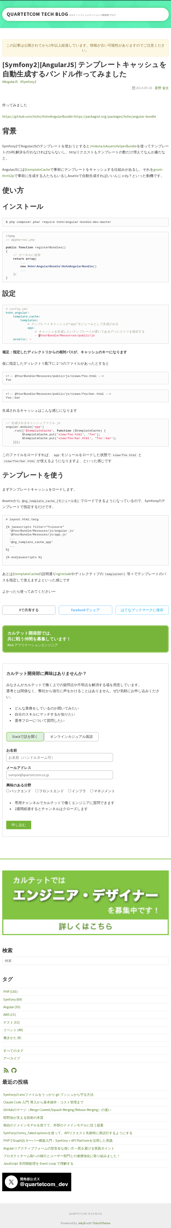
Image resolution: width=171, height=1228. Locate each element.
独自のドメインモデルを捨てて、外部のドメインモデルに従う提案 (53, 1125)
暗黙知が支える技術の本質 (23, 1117)
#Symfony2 (28, 82)
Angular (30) (11, 1007)
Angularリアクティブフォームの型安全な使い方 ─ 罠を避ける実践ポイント (59, 1148)
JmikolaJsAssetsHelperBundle (113, 146)
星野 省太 (162, 88)
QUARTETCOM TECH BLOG (37, 14)
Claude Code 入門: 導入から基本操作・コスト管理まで (43, 1102)
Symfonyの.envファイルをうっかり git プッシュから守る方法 (48, 1094)
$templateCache (37, 169)
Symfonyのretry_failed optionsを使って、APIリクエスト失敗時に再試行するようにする (67, 1133)
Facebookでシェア (85, 610)
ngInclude (63, 574)
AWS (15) (9, 1014)
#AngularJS (10, 82)
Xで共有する (29, 610)
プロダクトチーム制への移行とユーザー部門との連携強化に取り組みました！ (61, 1156)
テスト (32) (11, 1022)
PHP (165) (10, 991)
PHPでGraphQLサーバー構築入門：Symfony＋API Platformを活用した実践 (58, 1140)
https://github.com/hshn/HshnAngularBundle (37, 116)
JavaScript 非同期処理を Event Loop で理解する (38, 1163)
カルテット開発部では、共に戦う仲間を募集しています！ (39, 638)
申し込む (19, 825)
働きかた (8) (12, 1038)
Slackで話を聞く (25, 736)
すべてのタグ (13, 1051)
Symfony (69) (12, 999)
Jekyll (82, 1223)
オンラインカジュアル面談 (71, 736)
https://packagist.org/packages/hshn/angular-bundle (114, 116)
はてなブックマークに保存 (142, 610)
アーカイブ (11, 1058)
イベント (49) (13, 1030)
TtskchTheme (101, 1223)
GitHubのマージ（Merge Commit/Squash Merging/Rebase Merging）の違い (57, 1110)
